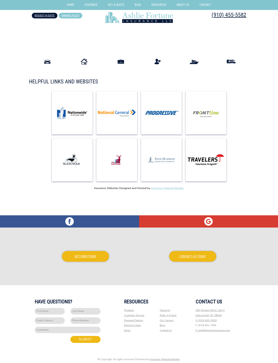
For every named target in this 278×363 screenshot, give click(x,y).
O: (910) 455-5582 (206, 316)
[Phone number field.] (85, 317)
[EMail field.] (50, 317)
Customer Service (134, 312)
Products (129, 307)
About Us (165, 307)
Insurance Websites (106, 204)
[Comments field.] (68, 326)
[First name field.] (50, 307)
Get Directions (85, 253)
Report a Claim (132, 322)
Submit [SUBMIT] (85, 336)
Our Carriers (167, 316)
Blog (162, 322)
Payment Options (133, 316)
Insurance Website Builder (167, 204)
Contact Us (166, 327)
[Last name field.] (85, 307)
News (127, 327)
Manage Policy (70, 15)
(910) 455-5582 (229, 14)
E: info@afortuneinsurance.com (213, 327)
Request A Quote (45, 15)
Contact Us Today (192, 253)
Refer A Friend (168, 312)
